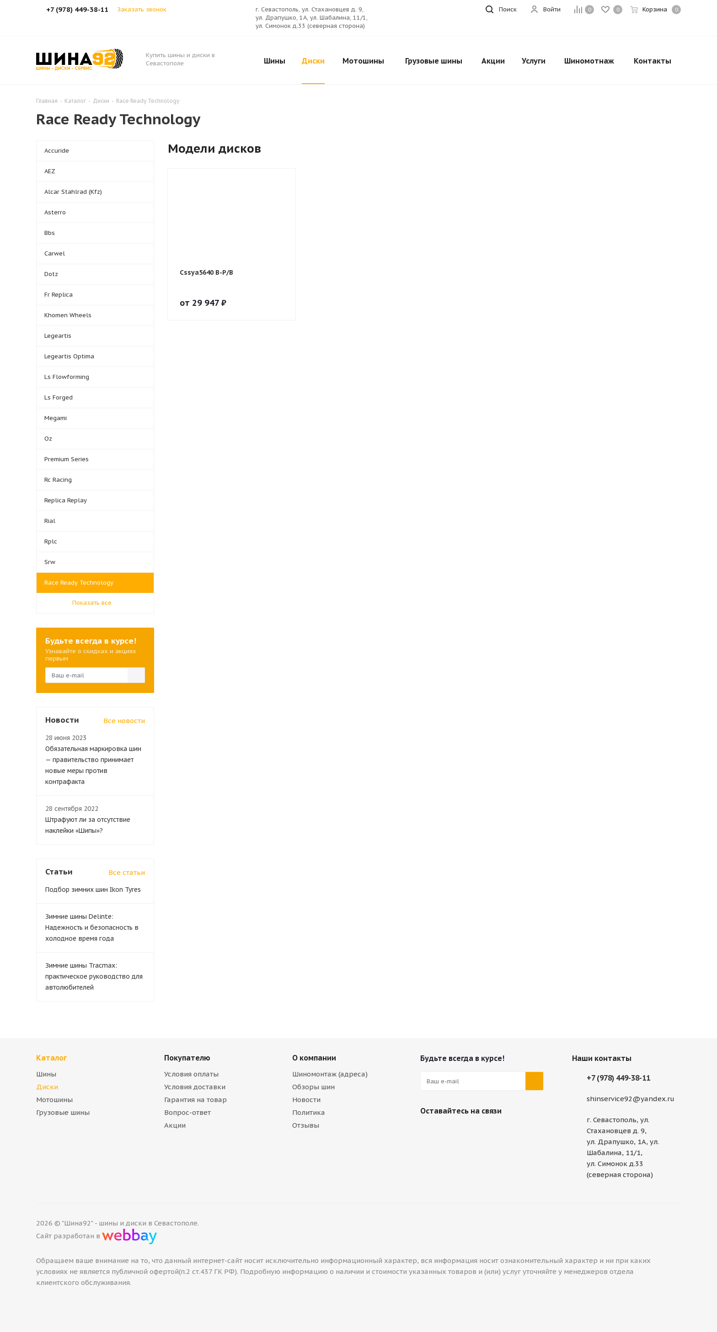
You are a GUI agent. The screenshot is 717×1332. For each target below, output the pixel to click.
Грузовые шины (63, 1112)
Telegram (452, 1132)
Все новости (124, 720)
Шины (46, 1074)
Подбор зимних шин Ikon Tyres (93, 889)
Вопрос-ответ (187, 1112)
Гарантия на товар (195, 1099)
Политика (308, 1112)
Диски (47, 1086)
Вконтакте (429, 1132)
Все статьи (126, 872)
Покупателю (187, 1057)
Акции (175, 1125)
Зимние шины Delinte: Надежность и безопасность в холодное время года (92, 927)
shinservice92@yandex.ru (630, 1098)
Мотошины (54, 1099)
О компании (314, 1057)
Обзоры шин (313, 1086)
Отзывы (305, 1125)
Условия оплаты (191, 1074)
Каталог (51, 1057)
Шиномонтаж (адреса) (330, 1074)
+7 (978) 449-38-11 (618, 1077)
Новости (306, 1099)
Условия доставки (194, 1086)
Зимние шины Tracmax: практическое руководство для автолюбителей (94, 976)
